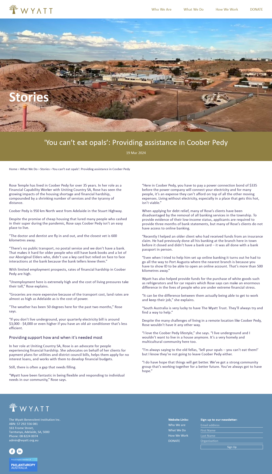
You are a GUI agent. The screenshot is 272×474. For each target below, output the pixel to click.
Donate (256, 9)
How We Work (227, 9)
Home (13, 169)
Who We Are (161, 9)
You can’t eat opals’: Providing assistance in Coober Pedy (91, 169)
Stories (45, 169)
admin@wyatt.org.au (23, 440)
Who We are (176, 425)
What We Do (194, 9)
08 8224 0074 (28, 436)
